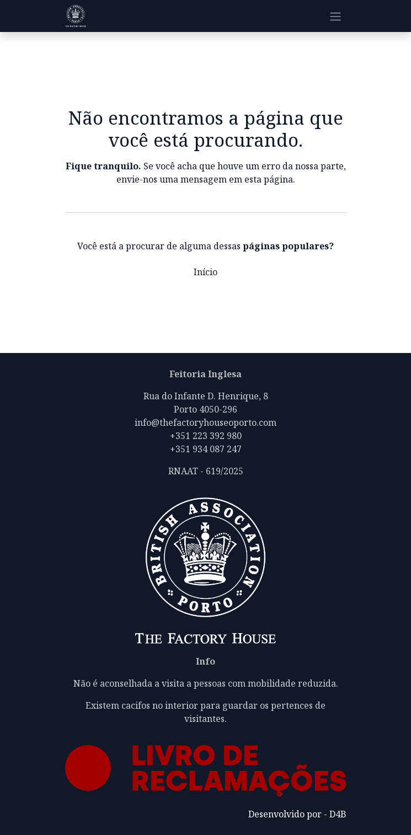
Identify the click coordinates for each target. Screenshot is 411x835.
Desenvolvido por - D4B (297, 814)
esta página (268, 179)
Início (205, 272)
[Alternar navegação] (335, 16)
